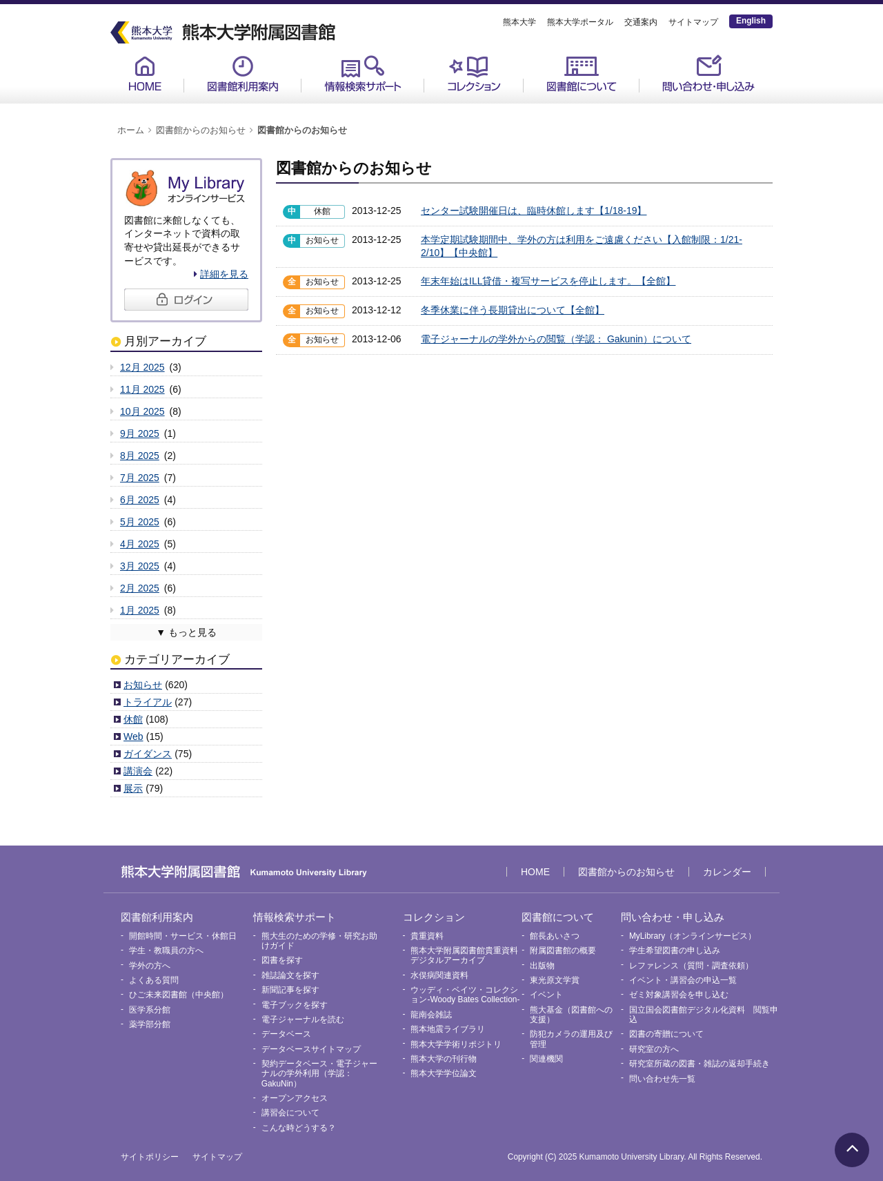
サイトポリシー (150, 1157)
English (751, 21)
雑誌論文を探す (290, 975)
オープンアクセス (294, 1098)
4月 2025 (139, 544)
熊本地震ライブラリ (447, 1029)
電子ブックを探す (294, 1005)
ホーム (130, 130)
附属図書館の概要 (563, 950)
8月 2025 (139, 455)
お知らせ (142, 684)
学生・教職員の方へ (166, 950)
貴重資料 (427, 936)
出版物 (542, 965)
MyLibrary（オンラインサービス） (692, 936)
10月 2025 (142, 411)
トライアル (147, 701)
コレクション (474, 73)
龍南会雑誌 (431, 1014)
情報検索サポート (363, 73)
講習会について (290, 1112)
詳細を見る (224, 274)
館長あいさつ (554, 936)
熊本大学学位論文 (443, 1073)
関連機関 (546, 1059)
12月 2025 (142, 367)
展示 (133, 788)
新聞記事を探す (290, 990)
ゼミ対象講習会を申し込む (678, 994)
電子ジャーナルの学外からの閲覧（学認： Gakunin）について (556, 338)
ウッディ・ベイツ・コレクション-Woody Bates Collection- (464, 994)
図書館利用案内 (242, 73)
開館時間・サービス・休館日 (183, 936)
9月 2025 (139, 433)
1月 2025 (139, 610)
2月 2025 (139, 588)
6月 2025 (139, 500)
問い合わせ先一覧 (662, 1079)
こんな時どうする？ (298, 1128)
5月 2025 (139, 522)
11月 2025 (142, 389)
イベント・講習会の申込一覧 (683, 980)
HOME (145, 73)
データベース (286, 1034)
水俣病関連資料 (439, 975)
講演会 (137, 771)
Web (133, 736)
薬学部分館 (149, 1024)
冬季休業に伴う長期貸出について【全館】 (512, 309)
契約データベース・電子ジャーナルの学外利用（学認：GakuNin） (319, 1074)
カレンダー (727, 871)
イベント (546, 994)
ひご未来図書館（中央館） (178, 994)
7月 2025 (139, 477)
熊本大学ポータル (580, 22)
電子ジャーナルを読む (302, 1019)
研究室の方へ (654, 1049)
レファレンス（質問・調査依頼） (691, 965)
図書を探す (282, 960)
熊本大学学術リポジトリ (456, 1044)
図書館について (581, 73)
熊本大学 (519, 22)
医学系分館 (149, 1010)
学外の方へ (149, 965)
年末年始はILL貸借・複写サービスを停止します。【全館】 (548, 280)
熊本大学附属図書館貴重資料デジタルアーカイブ (464, 955)
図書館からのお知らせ (201, 130)
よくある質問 (154, 980)
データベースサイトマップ (311, 1049)
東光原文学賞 (554, 980)
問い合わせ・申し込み (708, 73)
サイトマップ (693, 22)
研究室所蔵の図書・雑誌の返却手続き (699, 1063)
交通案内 (640, 22)
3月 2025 (139, 566)
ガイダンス (147, 753)
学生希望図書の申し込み (674, 950)
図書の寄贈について (666, 1034)
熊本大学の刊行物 (443, 1059)
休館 (133, 719)
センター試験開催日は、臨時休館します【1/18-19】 (533, 210)
